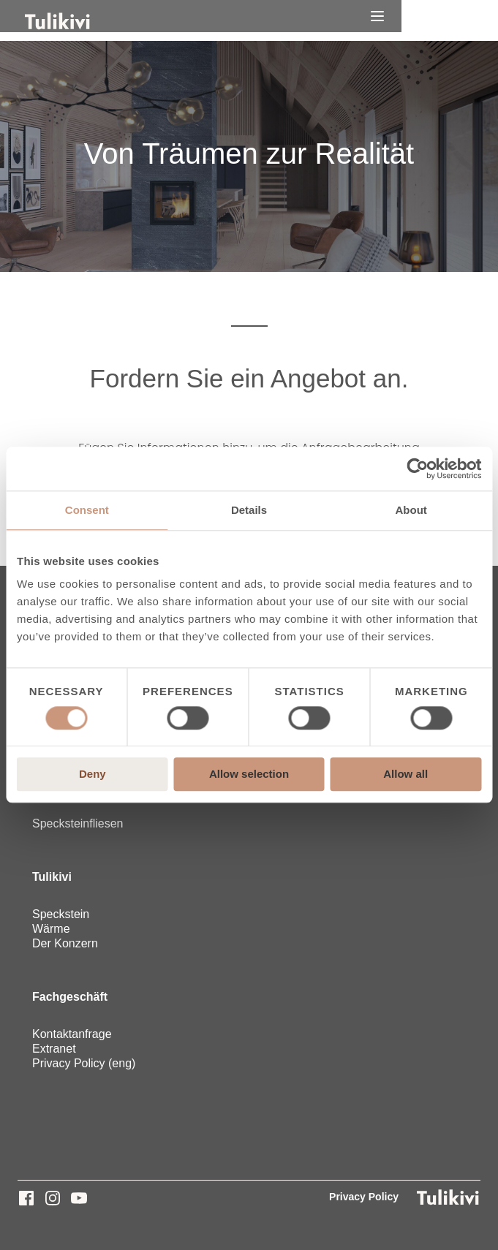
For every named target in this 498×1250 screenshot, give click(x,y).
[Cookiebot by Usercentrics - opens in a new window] (417, 469)
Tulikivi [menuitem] (52, 877)
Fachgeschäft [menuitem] (69, 996)
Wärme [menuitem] (51, 929)
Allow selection (249, 774)
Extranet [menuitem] (54, 1048)
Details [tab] (249, 510)
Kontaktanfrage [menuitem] (72, 1034)
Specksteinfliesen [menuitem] (78, 823)
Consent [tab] (87, 510)
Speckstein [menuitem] (60, 914)
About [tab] (411, 510)
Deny (92, 774)
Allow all (405, 774)
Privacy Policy (364, 1196)
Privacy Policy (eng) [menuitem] (83, 1063)
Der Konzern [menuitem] (65, 943)
